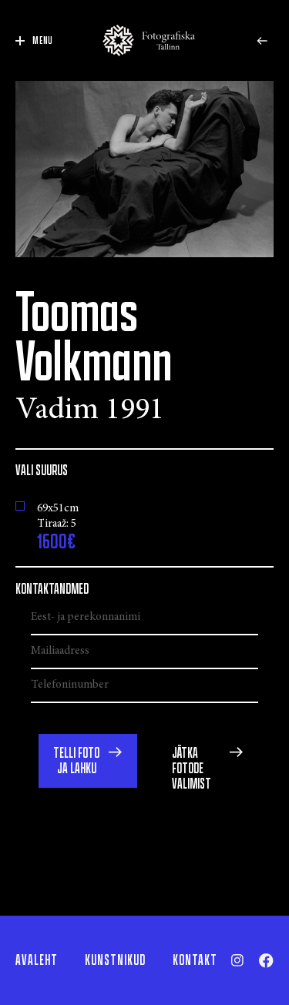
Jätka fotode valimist (191, 768)
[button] (88, 761)
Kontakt (195, 960)
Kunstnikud (115, 960)
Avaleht (36, 960)
